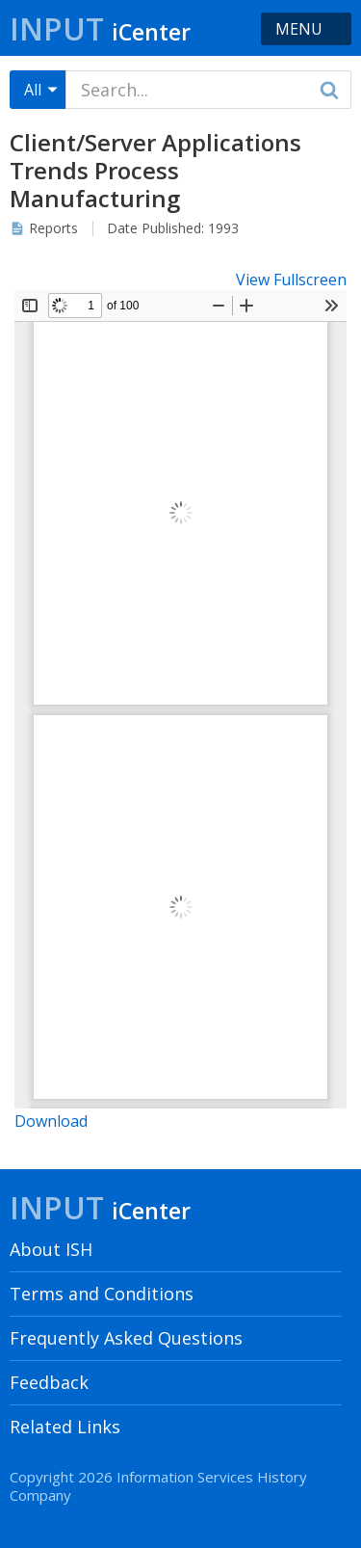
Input (100, 28)
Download (51, 1121)
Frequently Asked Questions (126, 1337)
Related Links (65, 1426)
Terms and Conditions (101, 1293)
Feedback (49, 1382)
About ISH (51, 1249)
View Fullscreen (291, 279)
